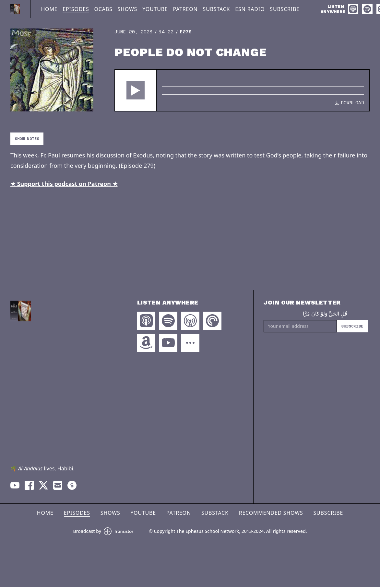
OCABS (103, 9)
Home (49, 9)
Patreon (185, 9)
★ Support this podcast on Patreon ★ (64, 184)
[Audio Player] (242, 90)
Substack (216, 9)
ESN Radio (250, 9)
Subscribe (285, 9)
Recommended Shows (271, 512)
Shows (127, 9)
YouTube (155, 9)
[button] (135, 90)
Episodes (76, 9)
